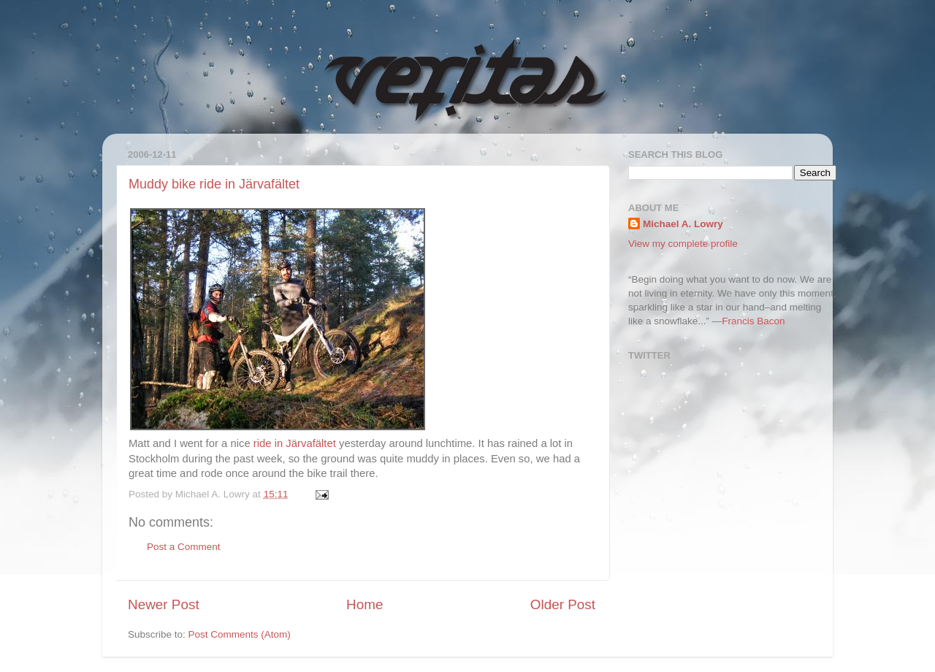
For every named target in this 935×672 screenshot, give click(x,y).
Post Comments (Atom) (239, 634)
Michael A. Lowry (683, 223)
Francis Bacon (753, 321)
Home (364, 604)
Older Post (562, 604)
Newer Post (163, 604)
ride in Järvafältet (294, 443)
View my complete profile (683, 243)
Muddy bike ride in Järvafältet (214, 184)
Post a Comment (184, 546)
